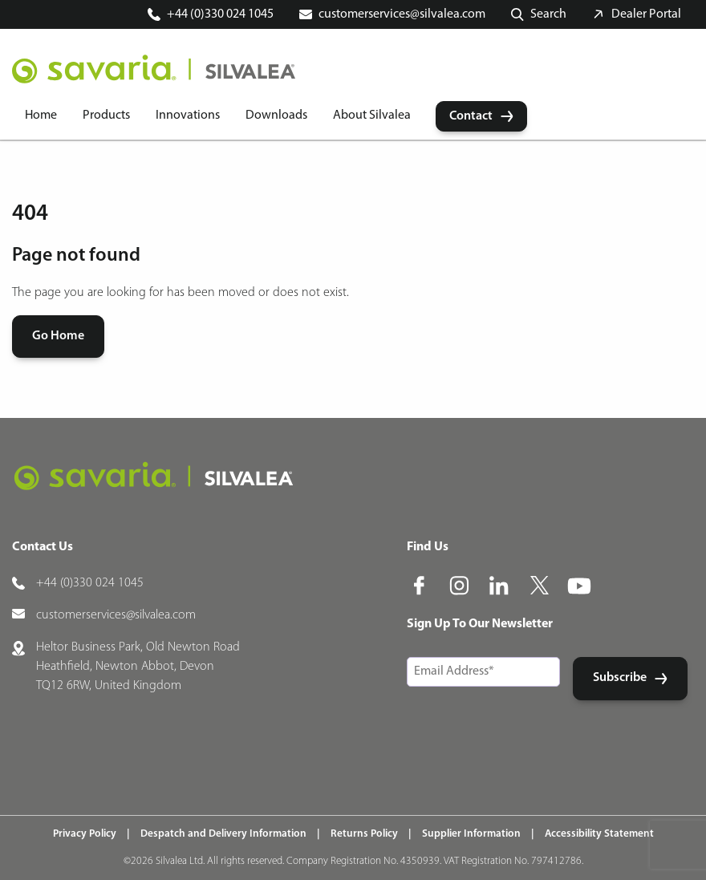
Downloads (276, 115)
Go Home (58, 336)
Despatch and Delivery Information (223, 834)
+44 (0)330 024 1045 (220, 14)
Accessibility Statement (599, 834)
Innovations (188, 115)
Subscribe (620, 677)
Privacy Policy (84, 834)
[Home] (153, 69)
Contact (471, 116)
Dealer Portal (646, 14)
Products (106, 115)
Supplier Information (471, 834)
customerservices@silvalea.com (402, 14)
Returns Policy (364, 834)
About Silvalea (372, 115)
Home (41, 115)
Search (548, 14)
